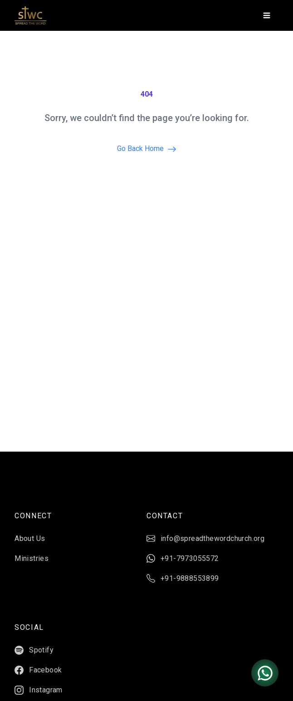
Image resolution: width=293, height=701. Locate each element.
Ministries (32, 558)
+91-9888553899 (182, 578)
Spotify (34, 650)
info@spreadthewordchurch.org (205, 538)
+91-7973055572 (182, 558)
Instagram (39, 690)
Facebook (38, 670)
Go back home (146, 149)
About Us (30, 538)
